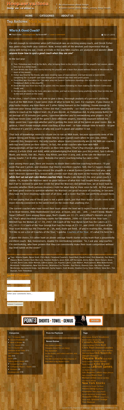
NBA (9, 356)
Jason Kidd (64, 260)
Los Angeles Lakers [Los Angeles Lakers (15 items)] (92, 372)
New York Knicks (40, 265)
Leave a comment (57, 34)
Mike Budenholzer (105, 262)
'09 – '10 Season (14, 337)
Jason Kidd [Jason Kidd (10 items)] (107, 359)
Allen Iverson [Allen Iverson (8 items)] (86, 337)
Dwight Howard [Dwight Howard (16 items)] (90, 355)
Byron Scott (34, 257)
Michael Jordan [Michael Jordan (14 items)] (89, 377)
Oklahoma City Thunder (59, 265)
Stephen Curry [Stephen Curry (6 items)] (104, 397)
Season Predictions (17, 340)
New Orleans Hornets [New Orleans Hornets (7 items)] (89, 381)
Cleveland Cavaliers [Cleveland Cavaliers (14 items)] (103, 347)
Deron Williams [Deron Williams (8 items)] (107, 351)
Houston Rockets (51, 260)
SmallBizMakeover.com (111, 408)
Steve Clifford (95, 268)
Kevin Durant (101, 260)
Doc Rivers (109, 257)
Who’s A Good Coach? (24, 30)
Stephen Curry (81, 268)
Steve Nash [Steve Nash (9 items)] (86, 399)
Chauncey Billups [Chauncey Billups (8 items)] (88, 345)
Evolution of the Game (16, 350)
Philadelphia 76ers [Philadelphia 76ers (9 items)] (89, 391)
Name (9, 279)
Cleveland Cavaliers (59, 257)
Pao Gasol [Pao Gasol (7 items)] (100, 386)
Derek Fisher (85, 257)
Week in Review (16, 342)
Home (29, 16)
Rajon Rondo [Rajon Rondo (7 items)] (101, 392)
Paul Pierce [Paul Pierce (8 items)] (99, 389)
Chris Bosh (45, 257)
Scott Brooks (68, 268)
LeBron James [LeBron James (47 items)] (101, 366)
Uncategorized (29, 34)
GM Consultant (13, 353)
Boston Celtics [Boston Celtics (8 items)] (87, 340)
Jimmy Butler (88, 260)
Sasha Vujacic (56, 268)
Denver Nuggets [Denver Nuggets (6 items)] (97, 351)
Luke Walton (77, 262)
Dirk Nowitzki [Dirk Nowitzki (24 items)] (102, 353)
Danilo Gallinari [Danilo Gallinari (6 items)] (86, 351)
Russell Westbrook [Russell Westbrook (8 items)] (88, 394)
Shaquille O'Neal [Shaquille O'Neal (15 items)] (90, 396)
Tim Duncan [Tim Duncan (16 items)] (88, 402)
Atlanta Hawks (22, 257)
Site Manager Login (88, 408)
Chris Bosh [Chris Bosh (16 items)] (100, 345)
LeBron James (47, 262)
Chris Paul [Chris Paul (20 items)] (88, 347)
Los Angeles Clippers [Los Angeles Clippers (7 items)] (89, 370)
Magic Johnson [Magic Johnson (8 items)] (108, 373)
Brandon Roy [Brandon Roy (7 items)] (97, 340)
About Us (67, 16)
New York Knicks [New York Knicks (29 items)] (93, 383)
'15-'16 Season (14, 348)
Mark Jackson (90, 262)
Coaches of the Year (77, 232)
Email (8, 286)
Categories (47, 16)
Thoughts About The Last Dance (57, 348)
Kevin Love (22, 262)
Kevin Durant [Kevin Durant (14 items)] (100, 361)
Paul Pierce (75, 265)
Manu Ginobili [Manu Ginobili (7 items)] (86, 375)
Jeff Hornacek (76, 260)
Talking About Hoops (16, 361)
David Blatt (73, 257)
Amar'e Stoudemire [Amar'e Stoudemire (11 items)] (100, 337)
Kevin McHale (34, 262)
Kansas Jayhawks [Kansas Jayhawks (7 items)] (87, 362)
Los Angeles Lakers (62, 262)
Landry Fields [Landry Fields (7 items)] (86, 367)
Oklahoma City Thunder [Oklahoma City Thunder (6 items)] (89, 386)
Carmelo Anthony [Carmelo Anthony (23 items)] (93, 342)
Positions (13, 369)
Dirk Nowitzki (98, 257)
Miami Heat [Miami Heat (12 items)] (97, 375)
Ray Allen (98, 265)
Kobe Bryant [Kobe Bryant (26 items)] (102, 364)
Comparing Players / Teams (21, 367)
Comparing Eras (16, 364)
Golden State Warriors (33, 260)
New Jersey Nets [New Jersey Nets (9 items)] (103, 378)
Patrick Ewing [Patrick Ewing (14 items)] (88, 388)
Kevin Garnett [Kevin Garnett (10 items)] (87, 364)
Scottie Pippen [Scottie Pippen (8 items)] (101, 394)
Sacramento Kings (29, 268)
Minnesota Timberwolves (21, 265)
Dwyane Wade (16, 260)
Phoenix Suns (87, 265)
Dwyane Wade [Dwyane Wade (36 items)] (92, 358)
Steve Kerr (106, 268)
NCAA (10, 359)
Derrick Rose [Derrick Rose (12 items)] (88, 353)
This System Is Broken (53, 345)
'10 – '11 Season (14, 345)
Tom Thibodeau (25, 270)
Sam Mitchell (43, 268)
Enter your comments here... (31, 296)
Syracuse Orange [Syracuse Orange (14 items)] (99, 399)
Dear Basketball (51, 351)
